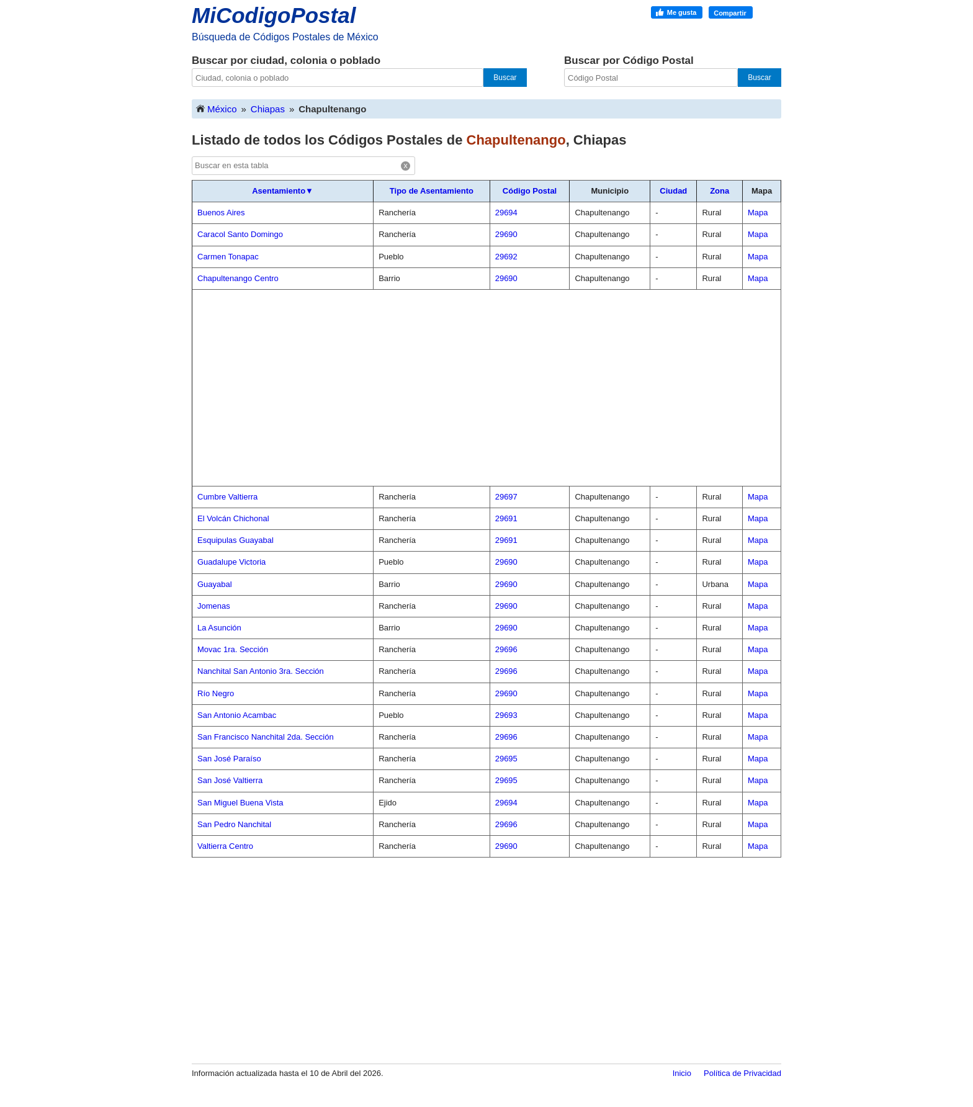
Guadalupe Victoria (231, 562)
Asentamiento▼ (282, 190)
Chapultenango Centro (238, 278)
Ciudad (673, 190)
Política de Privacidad (742, 1073)
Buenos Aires (221, 212)
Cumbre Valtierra (227, 496)
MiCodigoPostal (274, 15)
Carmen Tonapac (228, 256)
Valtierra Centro (225, 846)
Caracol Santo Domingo (240, 234)
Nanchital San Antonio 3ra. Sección (260, 671)
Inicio (682, 1073)
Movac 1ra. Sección (232, 649)
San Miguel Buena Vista (240, 802)
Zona (719, 190)
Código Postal (530, 190)
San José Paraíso (229, 758)
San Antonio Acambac (236, 715)
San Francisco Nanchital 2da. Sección (265, 737)
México (216, 108)
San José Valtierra (229, 780)
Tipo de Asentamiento (431, 190)
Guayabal (214, 584)
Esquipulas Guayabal (235, 540)
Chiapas (268, 109)
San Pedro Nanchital (234, 824)
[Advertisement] (486, 388)
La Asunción (219, 627)
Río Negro (215, 693)
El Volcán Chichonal (233, 518)
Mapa (758, 212)
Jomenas (213, 606)
